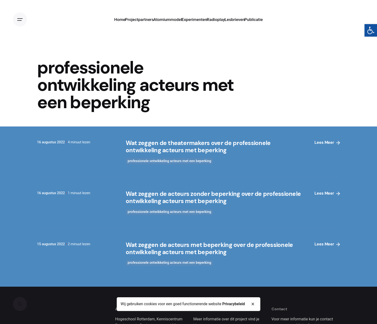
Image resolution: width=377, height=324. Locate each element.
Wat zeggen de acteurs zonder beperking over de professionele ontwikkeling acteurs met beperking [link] (213, 197)
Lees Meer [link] (327, 142)
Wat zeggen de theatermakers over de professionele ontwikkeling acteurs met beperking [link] (198, 146)
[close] (253, 304)
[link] (370, 30)
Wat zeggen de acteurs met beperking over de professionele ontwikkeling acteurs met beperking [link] (209, 248)
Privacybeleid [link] (233, 304)
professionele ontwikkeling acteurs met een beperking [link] (169, 161)
